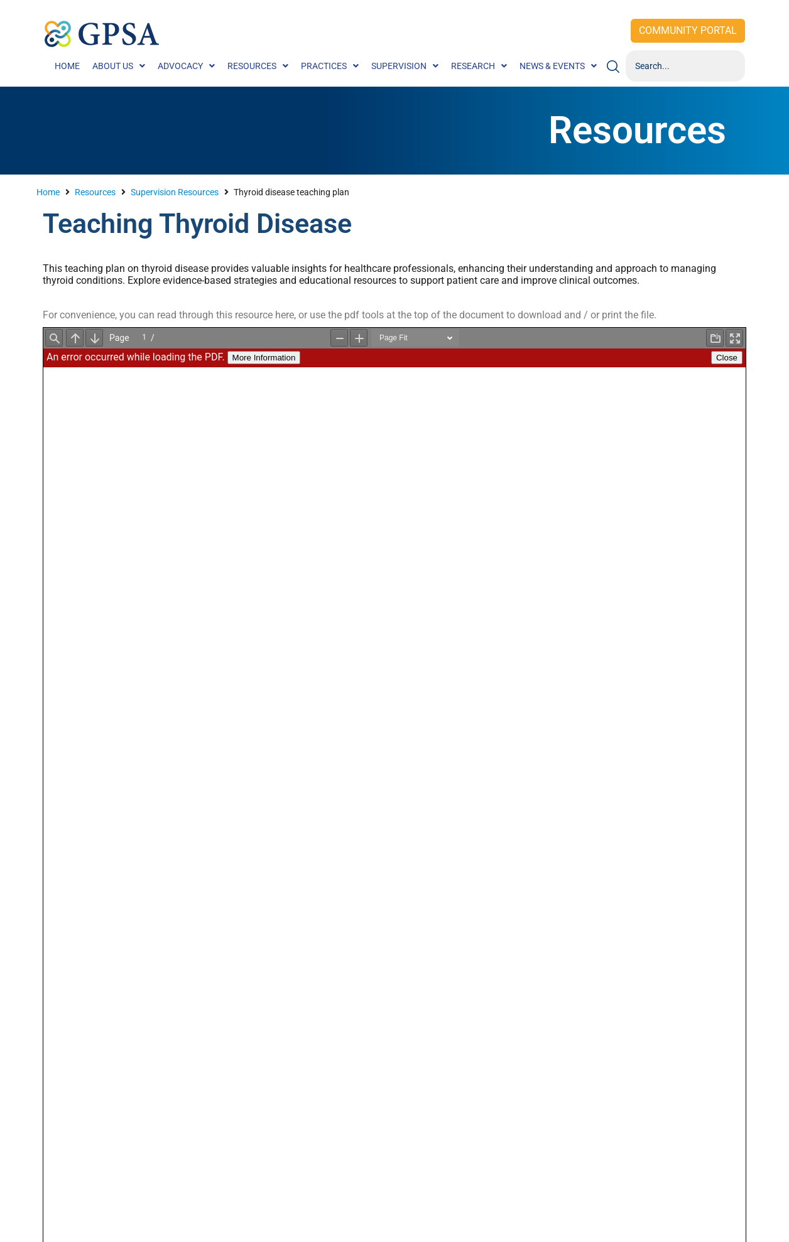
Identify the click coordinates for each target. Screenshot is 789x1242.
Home (48, 192)
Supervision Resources (175, 192)
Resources (95, 192)
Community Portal (688, 30)
